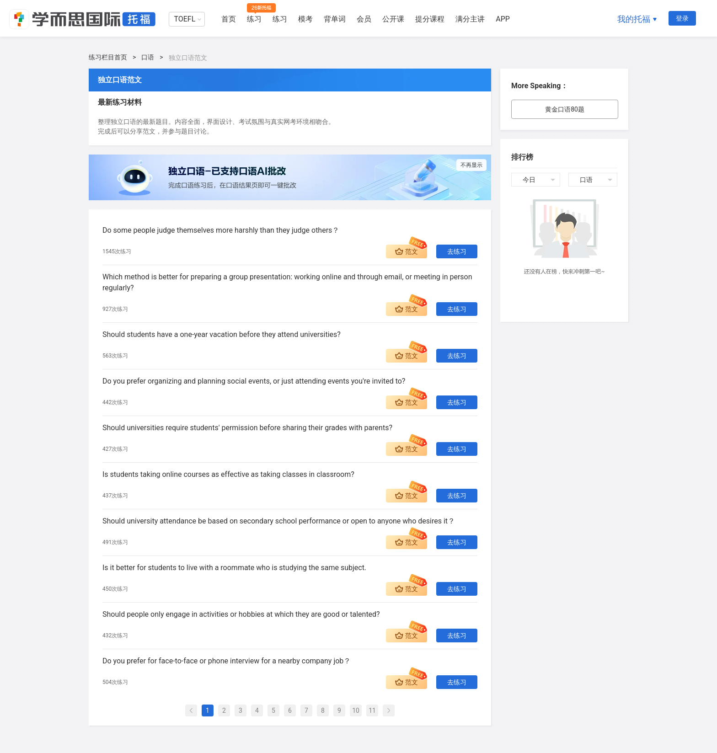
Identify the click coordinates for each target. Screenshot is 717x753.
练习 (254, 19)
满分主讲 (470, 19)
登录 (682, 18)
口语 (147, 57)
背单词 (335, 19)
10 (355, 710)
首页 (228, 19)
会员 (364, 19)
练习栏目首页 (108, 57)
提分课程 (429, 19)
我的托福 (633, 19)
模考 (305, 19)
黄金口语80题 (564, 109)
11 (372, 710)
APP (503, 19)
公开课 (393, 19)
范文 (411, 251)
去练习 (456, 251)
